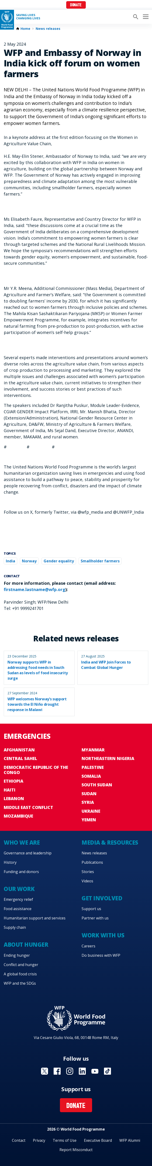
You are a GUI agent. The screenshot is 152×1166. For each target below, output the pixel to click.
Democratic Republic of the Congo (36, 769)
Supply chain (15, 927)
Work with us (103, 935)
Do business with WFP (101, 955)
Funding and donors (21, 871)
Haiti (9, 790)
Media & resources (110, 842)
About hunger (26, 944)
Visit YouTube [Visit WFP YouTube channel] (94, 1071)
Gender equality (59, 561)
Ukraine (91, 811)
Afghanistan (19, 750)
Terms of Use (64, 1140)
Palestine (93, 767)
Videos (87, 881)
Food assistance (17, 908)
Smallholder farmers (100, 561)
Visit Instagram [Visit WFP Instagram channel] (69, 1071)
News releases (48, 29)
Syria (88, 802)
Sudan (89, 793)
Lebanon (14, 798)
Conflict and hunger (21, 964)
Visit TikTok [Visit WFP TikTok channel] (107, 1071)
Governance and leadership (28, 853)
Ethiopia (13, 781)
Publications (92, 862)
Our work (19, 889)
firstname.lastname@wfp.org (34, 589)
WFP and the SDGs (20, 983)
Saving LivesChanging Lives (28, 17)
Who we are (22, 842)
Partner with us (95, 918)
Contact (18, 1140)
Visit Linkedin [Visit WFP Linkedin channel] (82, 1071)
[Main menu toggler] (145, 16)
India (10, 561)
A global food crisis (20, 974)
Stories (88, 871)
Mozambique (18, 816)
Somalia (91, 776)
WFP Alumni (129, 1140)
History (10, 862)
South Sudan (97, 785)
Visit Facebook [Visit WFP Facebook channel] (57, 1071)
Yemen (89, 819)
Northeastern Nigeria (108, 758)
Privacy (39, 1140)
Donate (76, 5)
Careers (88, 946)
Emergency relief (18, 899)
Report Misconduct (76, 1149)
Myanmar (93, 750)
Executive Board (98, 1140)
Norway (29, 561)
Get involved (102, 898)
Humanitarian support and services (35, 918)
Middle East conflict (28, 807)
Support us (91, 908)
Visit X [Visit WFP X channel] (44, 1071)
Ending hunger (17, 955)
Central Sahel (20, 758)
